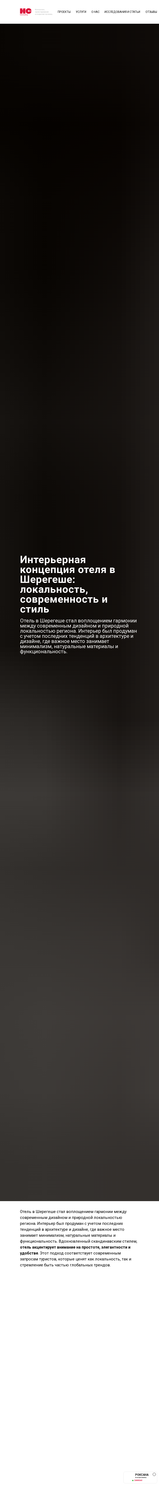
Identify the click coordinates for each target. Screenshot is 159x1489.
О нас (95, 11)
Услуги (81, 11)
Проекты (64, 11)
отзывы (151, 11)
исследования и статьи (122, 11)
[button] (140, 1477)
